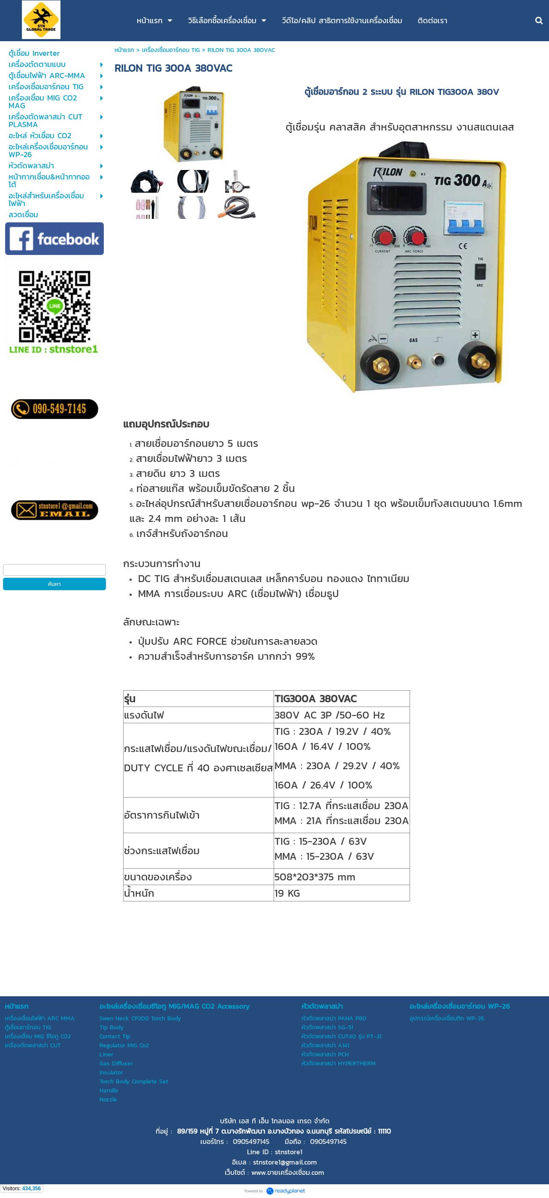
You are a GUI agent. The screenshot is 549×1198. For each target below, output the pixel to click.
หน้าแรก (124, 50)
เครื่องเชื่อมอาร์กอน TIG (171, 50)
